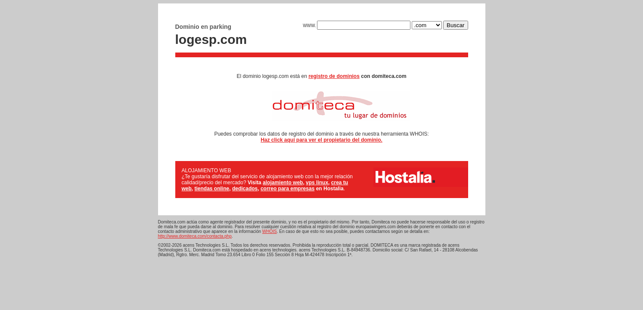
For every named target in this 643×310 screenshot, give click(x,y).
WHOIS (269, 231)
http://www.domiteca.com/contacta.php (195, 236)
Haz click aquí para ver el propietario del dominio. (321, 140)
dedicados (245, 189)
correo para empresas (287, 189)
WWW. (356, 25)
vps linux (317, 183)
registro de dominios (334, 76)
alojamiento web (283, 183)
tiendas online (212, 189)
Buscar (455, 25)
